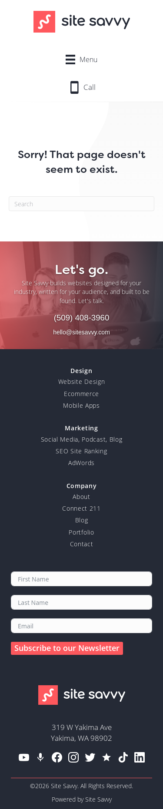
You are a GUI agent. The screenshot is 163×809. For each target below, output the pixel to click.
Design (81, 371)
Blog (81, 520)
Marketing (81, 428)
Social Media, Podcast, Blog (82, 439)
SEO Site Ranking (81, 451)
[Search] (81, 203)
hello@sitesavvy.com (81, 332)
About (81, 496)
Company (82, 486)
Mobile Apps (81, 405)
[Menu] (81, 59)
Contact (81, 544)
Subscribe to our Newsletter (67, 648)
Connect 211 (81, 508)
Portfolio (81, 532)
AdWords (81, 463)
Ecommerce (81, 394)
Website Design (81, 381)
